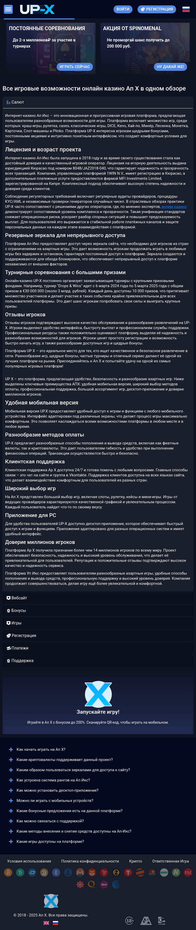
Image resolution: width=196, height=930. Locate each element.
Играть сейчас (75, 66)
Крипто (135, 861)
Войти (123, 9)
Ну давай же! (170, 66)
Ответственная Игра (170, 861)
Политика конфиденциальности (90, 861)
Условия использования (29, 861)
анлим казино (174, 206)
